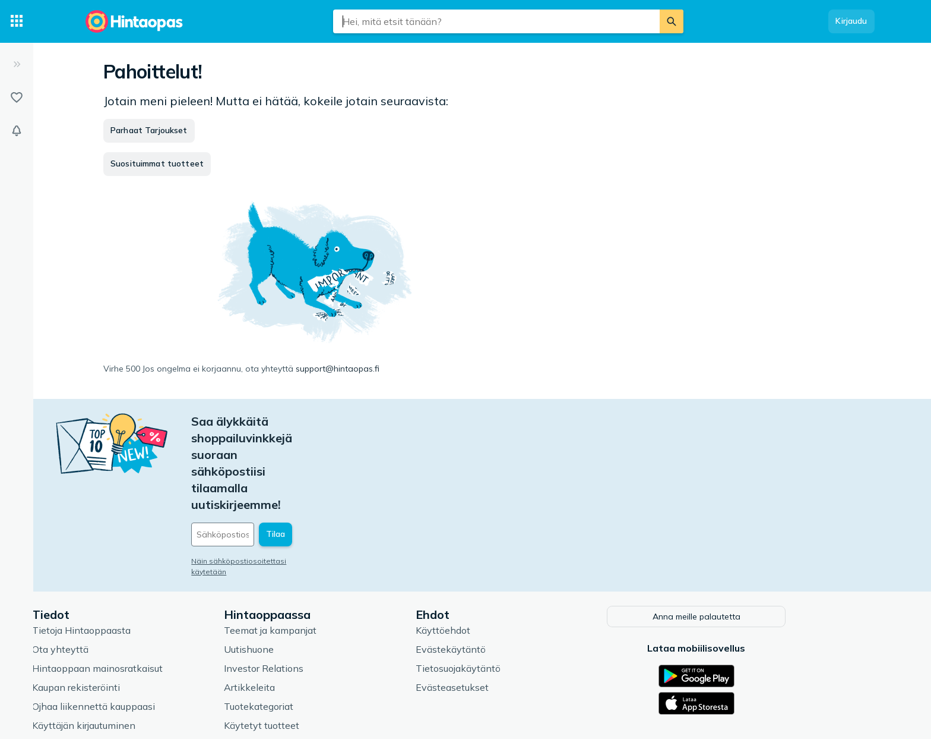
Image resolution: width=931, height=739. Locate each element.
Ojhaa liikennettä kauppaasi (150, 621)
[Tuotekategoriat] (16, 21)
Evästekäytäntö (508, 564)
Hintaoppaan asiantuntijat (338, 659)
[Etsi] (671, 21)
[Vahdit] (16, 131)
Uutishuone (306, 564)
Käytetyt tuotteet (318, 640)
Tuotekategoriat (315, 621)
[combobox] (496, 21)
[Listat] (16, 97)
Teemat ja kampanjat (327, 545)
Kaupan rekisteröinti (133, 602)
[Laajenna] (16, 64)
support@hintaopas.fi (337, 368)
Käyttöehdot (500, 545)
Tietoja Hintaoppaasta (138, 545)
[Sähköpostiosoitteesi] (329, 451)
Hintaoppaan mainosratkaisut (154, 583)
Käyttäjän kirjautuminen (140, 640)
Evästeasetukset (509, 602)
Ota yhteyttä (117, 564)
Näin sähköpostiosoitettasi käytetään (314, 477)
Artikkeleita (306, 602)
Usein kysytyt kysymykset (147, 659)
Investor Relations (320, 583)
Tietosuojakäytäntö (515, 583)
